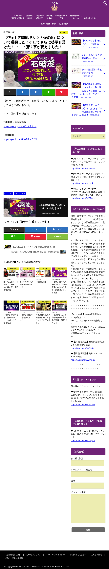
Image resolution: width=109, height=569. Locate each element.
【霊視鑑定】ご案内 (12, 553)
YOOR (9, 196)
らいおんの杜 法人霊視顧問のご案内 (86, 60)
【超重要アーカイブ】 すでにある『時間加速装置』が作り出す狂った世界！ (86, 109)
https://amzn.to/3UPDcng (82, 197)
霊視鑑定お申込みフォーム (76, 19)
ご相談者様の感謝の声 (39, 19)
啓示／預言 (21, 196)
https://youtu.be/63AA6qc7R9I (20, 141)
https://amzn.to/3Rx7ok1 (82, 182)
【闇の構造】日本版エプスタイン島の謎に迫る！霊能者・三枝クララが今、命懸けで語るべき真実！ (86, 91)
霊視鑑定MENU (29, 19)
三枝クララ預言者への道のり (17, 19)
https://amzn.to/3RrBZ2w (82, 167)
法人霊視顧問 (63, 26)
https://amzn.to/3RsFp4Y (82, 438)
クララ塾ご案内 (49, 19)
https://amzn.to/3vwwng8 (82, 358)
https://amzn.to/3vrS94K (82, 347)
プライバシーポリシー (54, 553)
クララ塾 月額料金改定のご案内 (86, 73)
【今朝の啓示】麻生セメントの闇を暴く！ (86, 46)
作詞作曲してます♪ (91, 20)
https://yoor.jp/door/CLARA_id (20, 128)
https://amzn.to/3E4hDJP (82, 403)
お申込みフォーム (33, 553)
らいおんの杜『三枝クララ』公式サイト (35, 564)
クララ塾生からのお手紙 (61, 19)
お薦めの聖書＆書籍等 (48, 26)
